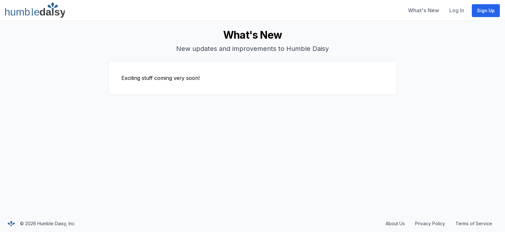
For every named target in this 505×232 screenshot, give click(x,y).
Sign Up (486, 10)
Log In (456, 10)
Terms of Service (473, 223)
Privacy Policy (430, 223)
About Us (395, 223)
